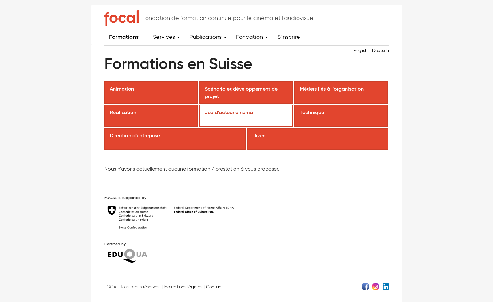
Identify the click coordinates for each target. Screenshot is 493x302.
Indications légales (183, 286)
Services (166, 36)
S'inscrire (288, 36)
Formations (126, 36)
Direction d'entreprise (135, 135)
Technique (312, 112)
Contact (214, 286)
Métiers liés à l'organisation (332, 89)
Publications (208, 36)
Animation (122, 89)
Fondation (252, 36)
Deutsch (380, 50)
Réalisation (124, 112)
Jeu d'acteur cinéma (229, 112)
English (361, 50)
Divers (260, 135)
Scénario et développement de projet (241, 92)
